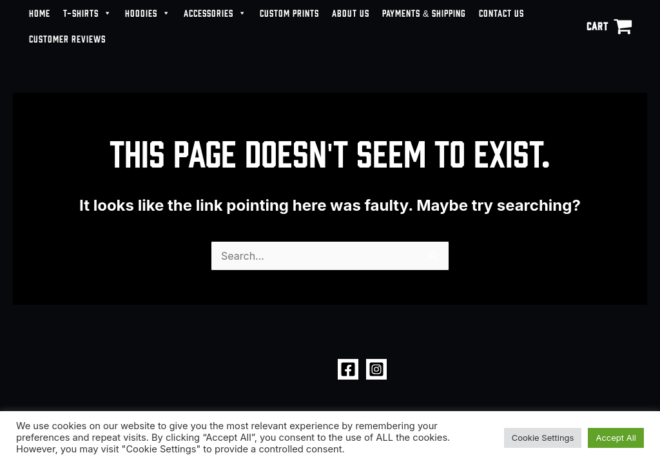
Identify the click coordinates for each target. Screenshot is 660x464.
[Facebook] (348, 369)
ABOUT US (350, 12)
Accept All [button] (616, 437)
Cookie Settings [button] (543, 437)
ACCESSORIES (215, 13)
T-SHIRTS (87, 13)
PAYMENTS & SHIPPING (424, 12)
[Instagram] (376, 369)
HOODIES (148, 13)
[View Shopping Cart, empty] (609, 26)
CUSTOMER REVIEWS (67, 38)
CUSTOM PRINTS (289, 12)
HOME (39, 12)
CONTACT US (501, 12)
